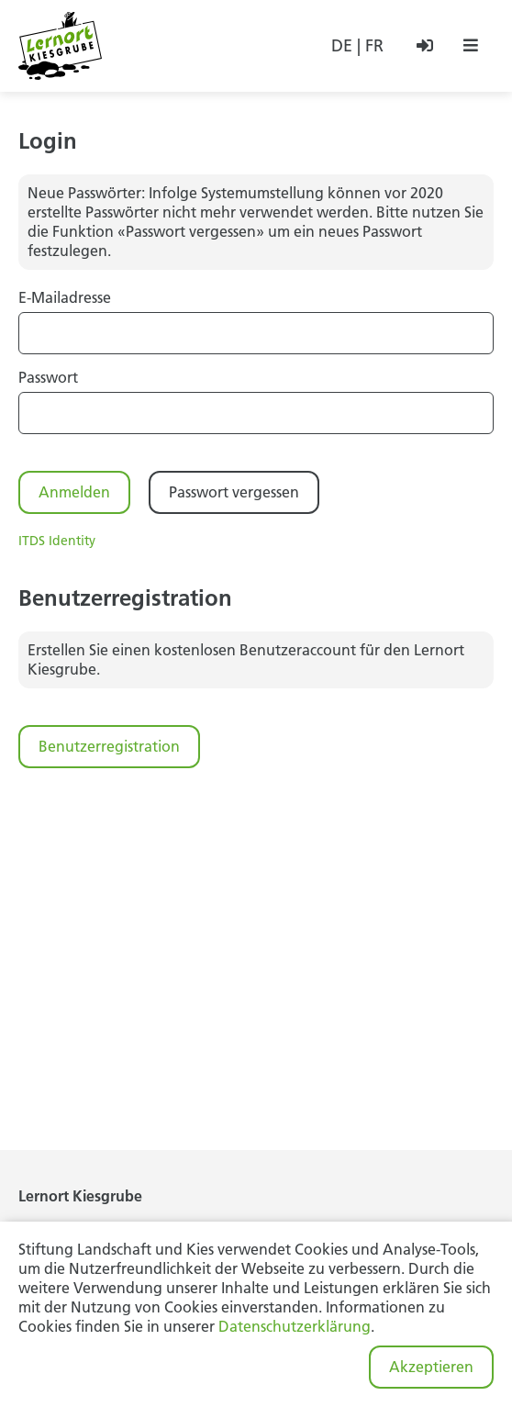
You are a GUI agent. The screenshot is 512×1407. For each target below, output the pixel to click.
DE (341, 45)
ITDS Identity (56, 540)
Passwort (48, 377)
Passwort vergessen (234, 492)
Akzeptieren (431, 1366)
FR (374, 45)
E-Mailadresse (64, 297)
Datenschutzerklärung (294, 1326)
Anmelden (74, 492)
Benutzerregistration (109, 746)
